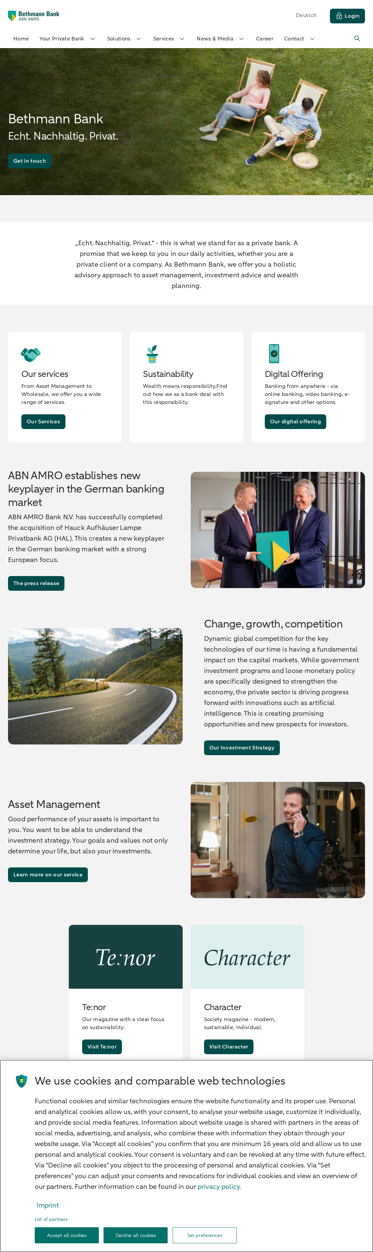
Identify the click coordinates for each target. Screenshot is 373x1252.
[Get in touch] (29, 161)
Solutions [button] (125, 39)
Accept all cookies (67, 1235)
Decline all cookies (136, 1235)
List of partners (51, 1219)
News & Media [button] (221, 39)
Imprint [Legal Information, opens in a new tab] (47, 1205)
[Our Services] (43, 421)
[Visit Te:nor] (102, 1046)
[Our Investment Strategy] (242, 747)
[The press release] (36, 583)
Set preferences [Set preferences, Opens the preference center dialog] (204, 1235)
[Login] (347, 16)
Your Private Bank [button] (67, 39)
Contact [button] (300, 39)
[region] (186, 1156)
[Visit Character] (229, 1046)
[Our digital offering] (295, 421)
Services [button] (169, 39)
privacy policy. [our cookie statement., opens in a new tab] (219, 1186)
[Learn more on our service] (48, 874)
